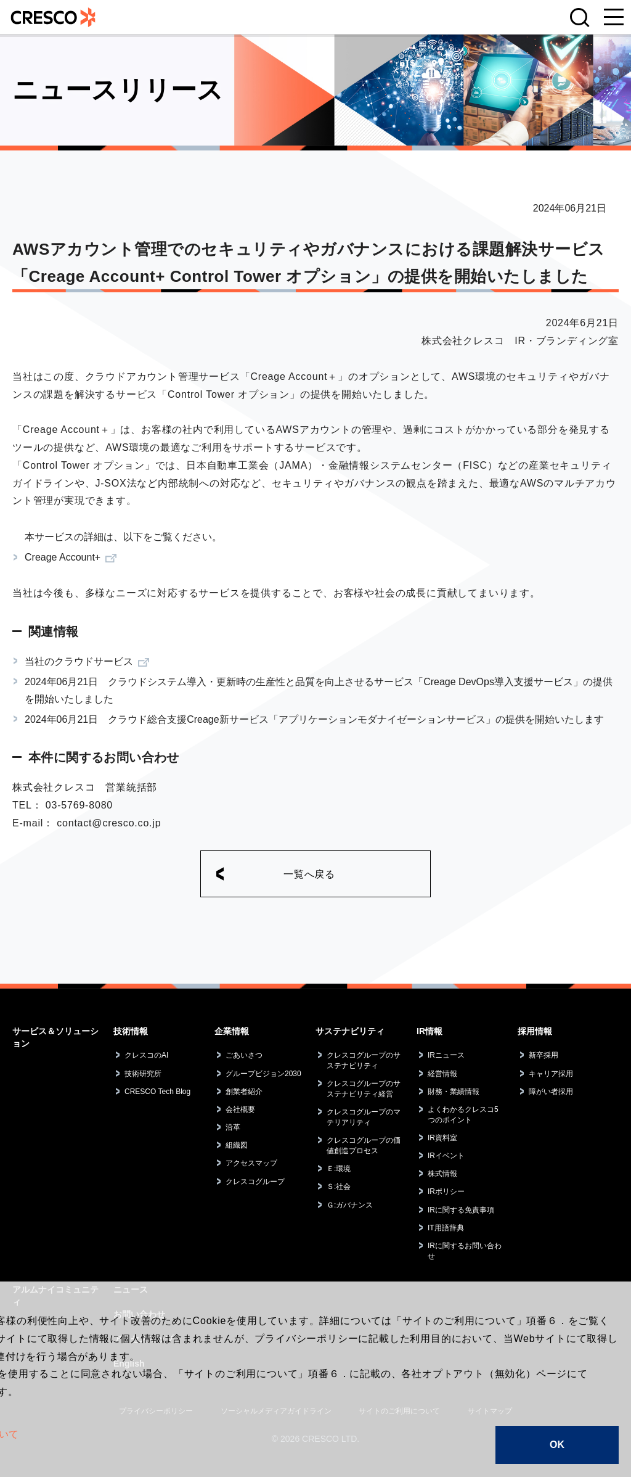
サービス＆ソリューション (55, 1037)
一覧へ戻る (309, 874)
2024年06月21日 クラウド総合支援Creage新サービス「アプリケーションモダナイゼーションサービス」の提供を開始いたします (314, 719)
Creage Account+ (62, 557)
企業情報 (231, 1031)
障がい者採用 (551, 1091)
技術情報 (130, 1031)
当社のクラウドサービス (79, 661)
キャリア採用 (551, 1073)
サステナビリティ (350, 1031)
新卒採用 (543, 1055)
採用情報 (535, 1031)
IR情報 (429, 1031)
